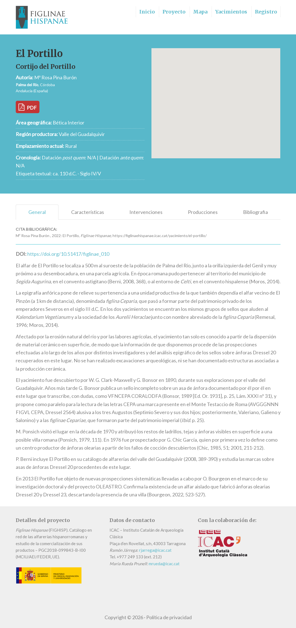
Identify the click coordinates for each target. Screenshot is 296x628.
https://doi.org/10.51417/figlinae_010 (68, 254)
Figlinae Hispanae (43, 17)
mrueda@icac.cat (164, 563)
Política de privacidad (169, 617)
